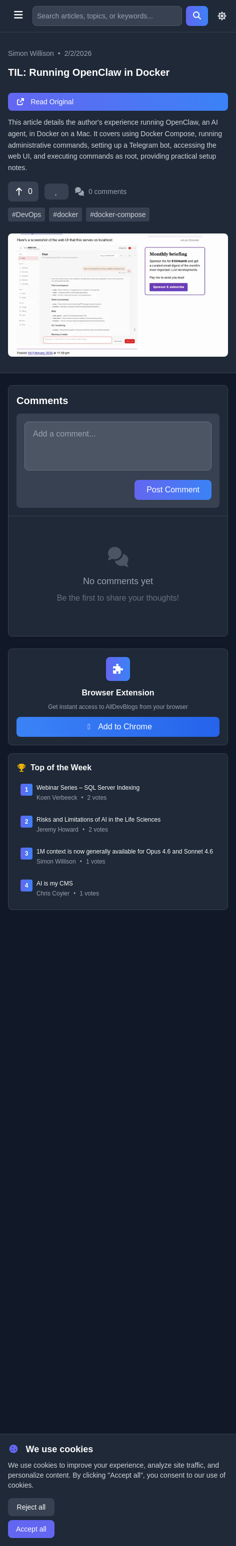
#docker (65, 215)
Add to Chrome (118, 726)
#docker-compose (118, 215)
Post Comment (173, 489)
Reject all (31, 1507)
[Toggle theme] (222, 16)
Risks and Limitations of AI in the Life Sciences (98, 819)
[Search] (197, 16)
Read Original (45, 102)
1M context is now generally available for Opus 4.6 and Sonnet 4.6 (124, 851)
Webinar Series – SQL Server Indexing (88, 787)
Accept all (31, 1529)
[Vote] (23, 192)
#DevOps (26, 215)
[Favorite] (56, 192)
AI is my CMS (54, 883)
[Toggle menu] (18, 16)
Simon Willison (31, 53)
